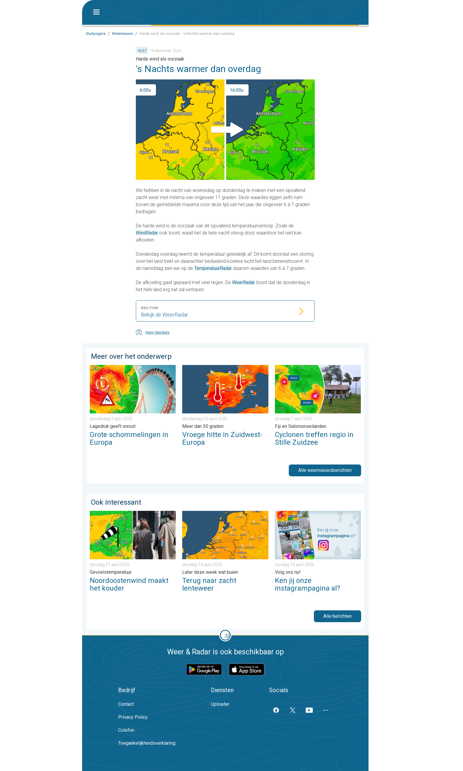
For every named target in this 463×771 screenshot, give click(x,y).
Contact (126, 704)
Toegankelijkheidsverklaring (146, 743)
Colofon (126, 730)
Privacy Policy (133, 717)
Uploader (220, 704)
